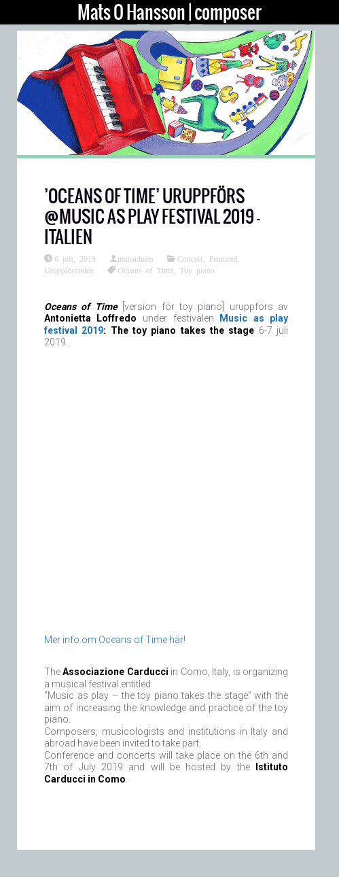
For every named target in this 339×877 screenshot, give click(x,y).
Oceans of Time (145, 270)
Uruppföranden (69, 270)
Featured (223, 258)
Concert (190, 258)
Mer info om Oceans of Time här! (114, 639)
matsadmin (136, 258)
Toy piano (196, 270)
